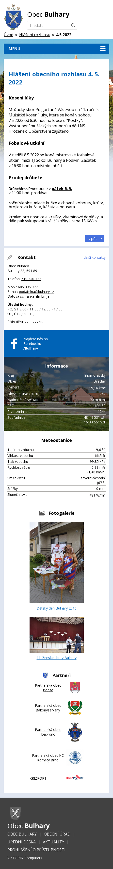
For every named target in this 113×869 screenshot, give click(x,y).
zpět (93, 238)
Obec (48, 14)
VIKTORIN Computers (24, 857)
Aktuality (53, 842)
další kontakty (95, 257)
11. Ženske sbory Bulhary (57, 638)
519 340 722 (31, 278)
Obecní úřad (57, 834)
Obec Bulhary (22, 834)
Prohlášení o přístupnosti (36, 850)
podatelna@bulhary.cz (36, 291)
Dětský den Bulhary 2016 (57, 566)
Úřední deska (21, 842)
